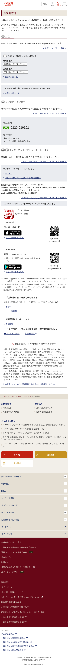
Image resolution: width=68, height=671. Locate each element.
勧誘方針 (5, 562)
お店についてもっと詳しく (56, 48)
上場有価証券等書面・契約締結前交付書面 (18, 547)
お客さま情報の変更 (44, 412)
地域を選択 (7, 61)
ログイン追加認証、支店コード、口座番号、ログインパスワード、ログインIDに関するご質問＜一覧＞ (34, 438)
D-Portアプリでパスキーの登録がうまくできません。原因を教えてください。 (34, 425)
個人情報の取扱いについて (12, 592)
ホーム (6, 396)
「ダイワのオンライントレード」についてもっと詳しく (44, 162)
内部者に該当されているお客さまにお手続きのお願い (23, 612)
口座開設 (9, 324)
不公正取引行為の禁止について (14, 617)
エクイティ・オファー (12, 572)
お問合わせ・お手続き (34, 519)
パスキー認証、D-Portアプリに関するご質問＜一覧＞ (24, 429)
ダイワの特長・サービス (20, 396)
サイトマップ (6, 534)
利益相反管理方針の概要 (11, 602)
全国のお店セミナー (13, 93)
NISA (34, 491)
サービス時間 (11, 311)
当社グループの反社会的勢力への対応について (20, 597)
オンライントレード (34, 505)
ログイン (8, 173)
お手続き (39, 404)
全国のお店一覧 (11, 77)
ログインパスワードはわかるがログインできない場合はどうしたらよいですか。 (33, 445)
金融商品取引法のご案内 (11, 542)
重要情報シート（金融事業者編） (17, 552)
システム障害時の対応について (14, 622)
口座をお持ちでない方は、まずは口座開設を (23, 178)
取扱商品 (34, 483)
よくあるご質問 (13, 334)
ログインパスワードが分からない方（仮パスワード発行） (26, 433)
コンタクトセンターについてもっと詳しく (49, 113)
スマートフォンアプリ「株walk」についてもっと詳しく (44, 198)
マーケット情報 (34, 498)
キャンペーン (6, 527)
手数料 (8, 307)
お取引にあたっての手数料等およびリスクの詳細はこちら (29, 384)
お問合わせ (6, 404)
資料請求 (32, 334)
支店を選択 (7, 69)
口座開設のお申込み (44, 408)
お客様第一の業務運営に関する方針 (15, 607)
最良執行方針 (6, 557)
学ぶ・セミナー (34, 512)
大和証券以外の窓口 (11, 412)
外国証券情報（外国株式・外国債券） (16, 567)
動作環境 (5, 582)
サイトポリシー (7, 587)
